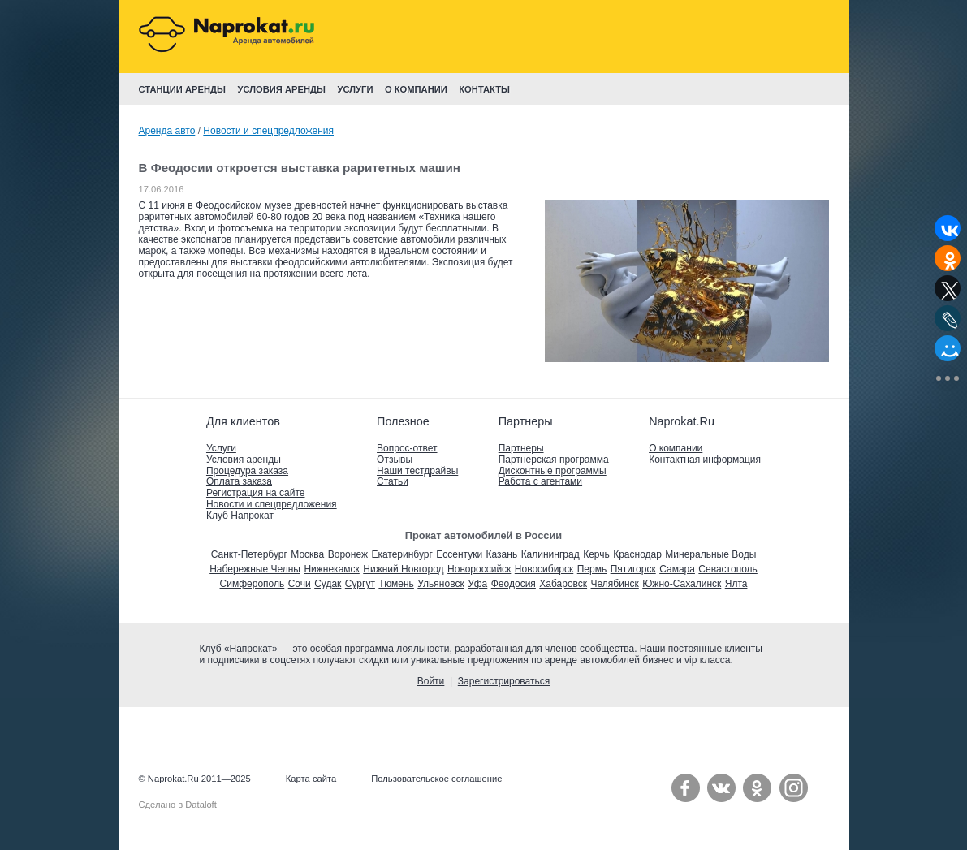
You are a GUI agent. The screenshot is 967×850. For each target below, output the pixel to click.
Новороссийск (479, 569)
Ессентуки (459, 554)
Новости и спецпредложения (268, 130)
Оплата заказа (239, 481)
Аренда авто (167, 130)
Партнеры (521, 448)
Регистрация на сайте (255, 492)
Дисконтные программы (553, 471)
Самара (677, 569)
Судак (327, 583)
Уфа (477, 583)
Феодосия (513, 583)
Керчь (596, 554)
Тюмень (395, 583)
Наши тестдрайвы (417, 471)
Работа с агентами (540, 481)
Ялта (736, 583)
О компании (675, 448)
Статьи (392, 481)
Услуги (221, 448)
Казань (502, 554)
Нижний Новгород (403, 569)
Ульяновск (440, 583)
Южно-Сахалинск (681, 583)
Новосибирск (544, 569)
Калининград (550, 554)
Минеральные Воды (710, 554)
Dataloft (201, 804)
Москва (307, 554)
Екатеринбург (402, 554)
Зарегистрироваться (504, 681)
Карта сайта (311, 778)
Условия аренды (243, 459)
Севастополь (727, 569)
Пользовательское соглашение (436, 778)
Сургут (360, 583)
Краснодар (637, 554)
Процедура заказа (247, 471)
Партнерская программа (554, 459)
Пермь (592, 569)
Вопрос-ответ (407, 448)
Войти (431, 681)
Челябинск (615, 583)
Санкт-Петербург (249, 554)
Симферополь (252, 583)
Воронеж (348, 554)
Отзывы (394, 459)
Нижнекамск (331, 569)
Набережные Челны (254, 569)
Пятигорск (633, 569)
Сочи (299, 583)
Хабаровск (563, 583)
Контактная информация (705, 459)
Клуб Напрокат (240, 515)
